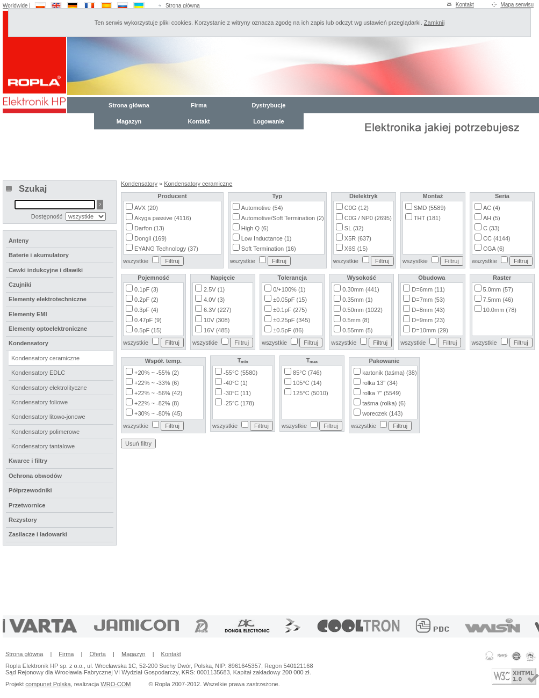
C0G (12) (356, 208)
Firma (199, 105)
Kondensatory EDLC (38, 372)
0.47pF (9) (148, 320)
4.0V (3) (214, 299)
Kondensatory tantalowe (43, 446)
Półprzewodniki (30, 490)
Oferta (97, 654)
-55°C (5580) (240, 372)
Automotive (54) (262, 208)
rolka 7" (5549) (381, 393)
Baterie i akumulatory (39, 255)
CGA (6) (494, 248)
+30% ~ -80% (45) (158, 413)
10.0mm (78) (499, 310)
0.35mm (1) (357, 299)
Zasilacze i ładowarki (38, 534)
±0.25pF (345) (291, 320)
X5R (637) (357, 238)
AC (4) (491, 208)
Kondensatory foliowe (39, 402)
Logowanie (268, 121)
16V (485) (216, 330)
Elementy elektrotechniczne (48, 299)
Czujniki (20, 284)
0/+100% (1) (289, 289)
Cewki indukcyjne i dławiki (46, 270)
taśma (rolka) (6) (384, 403)
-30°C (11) (237, 393)
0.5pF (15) (148, 330)
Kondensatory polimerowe (45, 431)
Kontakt (465, 5)
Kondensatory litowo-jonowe (48, 416)
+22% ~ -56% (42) (158, 393)
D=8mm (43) (428, 310)
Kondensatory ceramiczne (198, 183)
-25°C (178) (239, 403)
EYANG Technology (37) (166, 248)
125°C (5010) (310, 393)
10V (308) (216, 320)
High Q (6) (255, 228)
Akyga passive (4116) (162, 218)
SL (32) (354, 228)
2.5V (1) (214, 289)
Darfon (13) (149, 228)
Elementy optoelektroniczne (48, 328)
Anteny (18, 240)
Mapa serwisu (517, 5)
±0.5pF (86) (288, 330)
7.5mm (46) (498, 299)
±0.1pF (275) (290, 310)
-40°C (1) (236, 383)
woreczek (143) (382, 413)
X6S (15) (356, 248)
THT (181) (427, 218)
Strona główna (183, 6)
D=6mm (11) (428, 289)
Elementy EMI (28, 314)
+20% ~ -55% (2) (156, 372)
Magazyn (129, 121)
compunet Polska (47, 684)
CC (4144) (497, 238)
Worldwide (15, 6)
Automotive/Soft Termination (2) (282, 218)
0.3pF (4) (146, 310)
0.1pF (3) (146, 289)
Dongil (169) (150, 238)
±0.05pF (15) (290, 299)
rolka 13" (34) (380, 383)
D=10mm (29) (430, 330)
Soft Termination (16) (268, 248)
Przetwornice (27, 505)
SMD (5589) (429, 208)
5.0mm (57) (498, 289)
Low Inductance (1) (266, 238)
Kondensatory (139, 183)
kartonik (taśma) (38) (389, 372)
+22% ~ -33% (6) (156, 383)
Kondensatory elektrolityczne (49, 387)
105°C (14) (307, 383)
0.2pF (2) (146, 299)
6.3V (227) (217, 310)
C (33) (491, 228)
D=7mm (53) (428, 299)
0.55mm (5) (357, 330)
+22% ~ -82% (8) (156, 403)
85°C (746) (307, 372)
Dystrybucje (269, 105)
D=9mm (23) (428, 320)
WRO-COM (115, 684)
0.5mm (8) (355, 320)
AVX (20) (146, 208)
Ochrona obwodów (35, 475)
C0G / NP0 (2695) (368, 218)
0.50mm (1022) (362, 310)
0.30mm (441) (360, 289)
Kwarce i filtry (28, 460)
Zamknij (434, 22)
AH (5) (491, 218)
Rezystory (23, 520)
